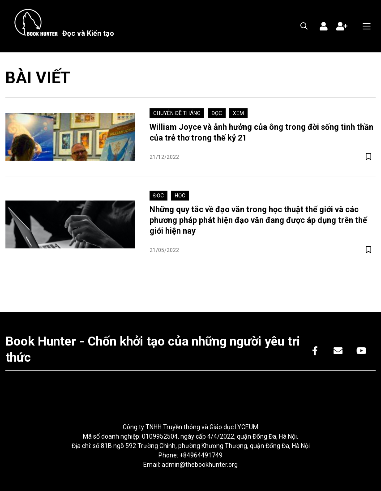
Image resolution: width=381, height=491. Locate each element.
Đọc (216, 113)
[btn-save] (368, 157)
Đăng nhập (324, 26)
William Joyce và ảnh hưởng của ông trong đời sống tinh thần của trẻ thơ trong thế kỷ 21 (261, 132)
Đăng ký (342, 26)
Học (180, 195)
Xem (238, 113)
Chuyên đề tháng (177, 113)
